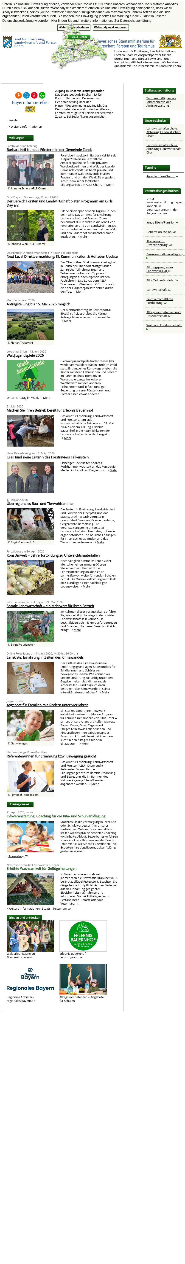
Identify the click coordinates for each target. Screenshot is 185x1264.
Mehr (110, 185)
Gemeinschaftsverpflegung (165, 255)
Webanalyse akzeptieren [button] (110, 27)
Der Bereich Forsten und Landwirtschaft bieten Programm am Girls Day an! (59, 203)
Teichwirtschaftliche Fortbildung (159, 301)
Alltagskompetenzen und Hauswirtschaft (163, 314)
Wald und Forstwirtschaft (164, 326)
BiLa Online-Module (162, 280)
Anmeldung (18, 856)
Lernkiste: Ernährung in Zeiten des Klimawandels (45, 657)
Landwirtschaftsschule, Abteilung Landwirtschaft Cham (163, 132)
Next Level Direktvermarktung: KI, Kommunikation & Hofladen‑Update (62, 256)
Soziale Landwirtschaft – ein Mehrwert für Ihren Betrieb (50, 606)
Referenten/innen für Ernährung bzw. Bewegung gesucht (51, 756)
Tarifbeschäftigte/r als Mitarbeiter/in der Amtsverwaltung (161, 102)
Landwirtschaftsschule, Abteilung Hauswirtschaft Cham (163, 148)
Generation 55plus (161, 232)
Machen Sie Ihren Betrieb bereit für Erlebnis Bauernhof (50, 410)
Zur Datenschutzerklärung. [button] (133, 20)
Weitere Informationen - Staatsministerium (39, 908)
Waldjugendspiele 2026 (25, 355)
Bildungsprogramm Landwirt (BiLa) (159, 269)
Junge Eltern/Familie (162, 222)
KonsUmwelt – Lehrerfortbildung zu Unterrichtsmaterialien (53, 555)
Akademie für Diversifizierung (159, 243)
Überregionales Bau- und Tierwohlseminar (40, 503)
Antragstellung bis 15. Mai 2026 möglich (38, 304)
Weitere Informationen (26, 126)
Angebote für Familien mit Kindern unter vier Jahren (47, 705)
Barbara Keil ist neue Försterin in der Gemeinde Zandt (49, 149)
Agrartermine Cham (162, 176)
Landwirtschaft (158, 290)
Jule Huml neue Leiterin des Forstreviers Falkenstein (48, 457)
